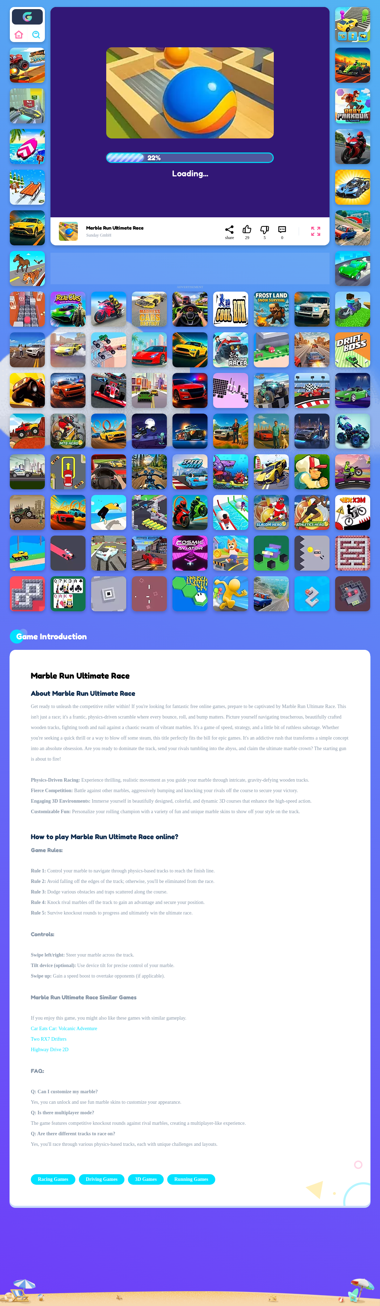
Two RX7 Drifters (49, 1039)
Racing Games (53, 1179)
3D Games (146, 1179)
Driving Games (102, 1179)
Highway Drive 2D (49, 1049)
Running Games (191, 1179)
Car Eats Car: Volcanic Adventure (64, 1028)
